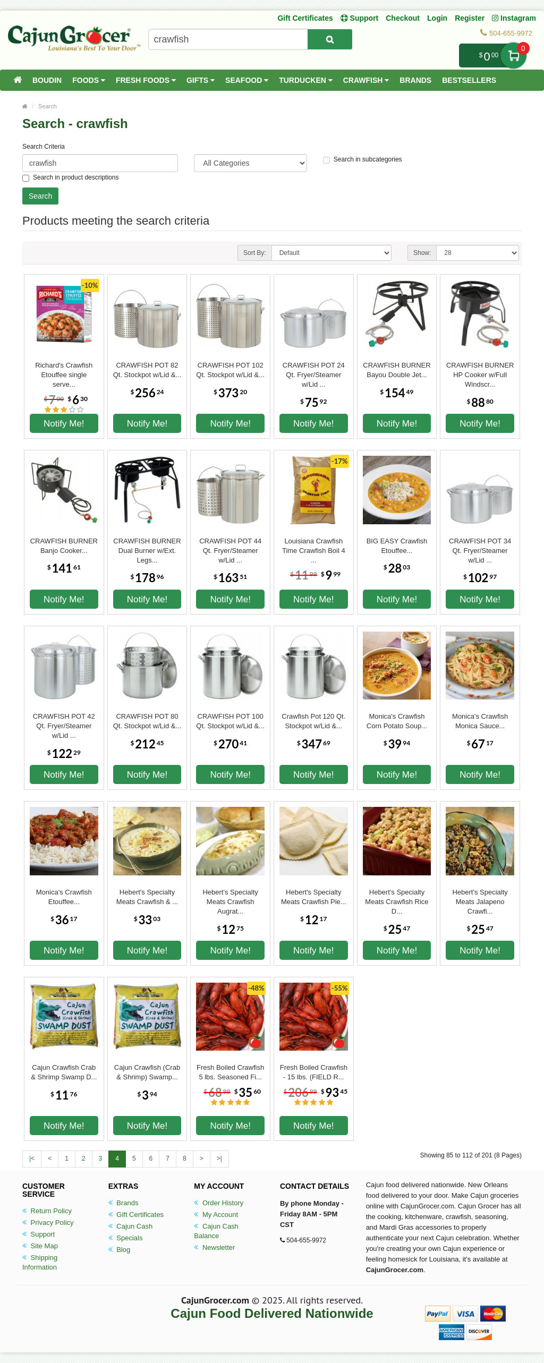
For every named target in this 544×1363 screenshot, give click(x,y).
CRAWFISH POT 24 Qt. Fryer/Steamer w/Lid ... (314, 370)
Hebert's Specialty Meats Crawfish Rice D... (396, 897)
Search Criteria (43, 146)
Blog (119, 1250)
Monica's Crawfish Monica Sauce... (480, 721)
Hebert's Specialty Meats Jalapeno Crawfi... (479, 897)
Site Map (40, 1246)
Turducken (306, 80)
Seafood (246, 80)
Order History (218, 1203)
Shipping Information (39, 1262)
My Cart (513, 55)
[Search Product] (330, 39)
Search (47, 106)
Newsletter (214, 1247)
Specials (125, 1238)
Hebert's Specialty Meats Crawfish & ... (147, 897)
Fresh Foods (146, 80)
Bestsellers (469, 80)
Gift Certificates (305, 18)
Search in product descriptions (70, 178)
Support (38, 1234)
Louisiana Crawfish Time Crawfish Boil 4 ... (313, 546)
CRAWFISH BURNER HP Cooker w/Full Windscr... (480, 370)
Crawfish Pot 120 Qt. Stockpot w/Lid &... (313, 721)
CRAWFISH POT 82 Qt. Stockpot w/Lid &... (147, 370)
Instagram (514, 18)
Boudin (47, 80)
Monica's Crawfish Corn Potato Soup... (397, 721)
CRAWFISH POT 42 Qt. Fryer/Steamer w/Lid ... (64, 721)
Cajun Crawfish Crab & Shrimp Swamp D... (64, 1072)
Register (469, 18)
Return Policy (47, 1211)
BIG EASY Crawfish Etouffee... (397, 546)
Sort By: (254, 253)
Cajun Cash (130, 1226)
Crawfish (366, 80)
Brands (415, 80)
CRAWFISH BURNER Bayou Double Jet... (396, 370)
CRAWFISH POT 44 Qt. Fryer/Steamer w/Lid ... (230, 546)
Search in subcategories (362, 160)
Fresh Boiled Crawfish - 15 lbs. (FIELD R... (313, 1072)
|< (32, 1158)
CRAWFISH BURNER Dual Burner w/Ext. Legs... (147, 546)
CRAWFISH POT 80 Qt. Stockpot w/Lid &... (147, 721)
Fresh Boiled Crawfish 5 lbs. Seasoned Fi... (230, 1072)
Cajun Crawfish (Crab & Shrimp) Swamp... (147, 1072)
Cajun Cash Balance (216, 1231)
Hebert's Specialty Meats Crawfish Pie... (313, 897)
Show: (422, 253)
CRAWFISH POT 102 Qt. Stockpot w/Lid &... (230, 370)
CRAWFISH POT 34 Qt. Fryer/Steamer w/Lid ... (480, 546)
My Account (216, 1215)
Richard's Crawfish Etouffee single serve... (63, 370)
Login (437, 18)
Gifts (200, 80)
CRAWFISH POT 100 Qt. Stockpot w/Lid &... (230, 721)
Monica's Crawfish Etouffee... (64, 897)
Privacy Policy (48, 1222)
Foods (88, 80)
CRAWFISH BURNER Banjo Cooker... (64, 546)
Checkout (403, 18)
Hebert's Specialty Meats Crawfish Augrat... (230, 897)
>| (219, 1158)
